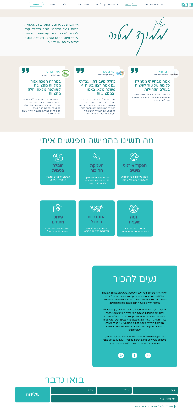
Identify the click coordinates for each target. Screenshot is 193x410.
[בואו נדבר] (36, 4)
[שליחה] (32, 394)
